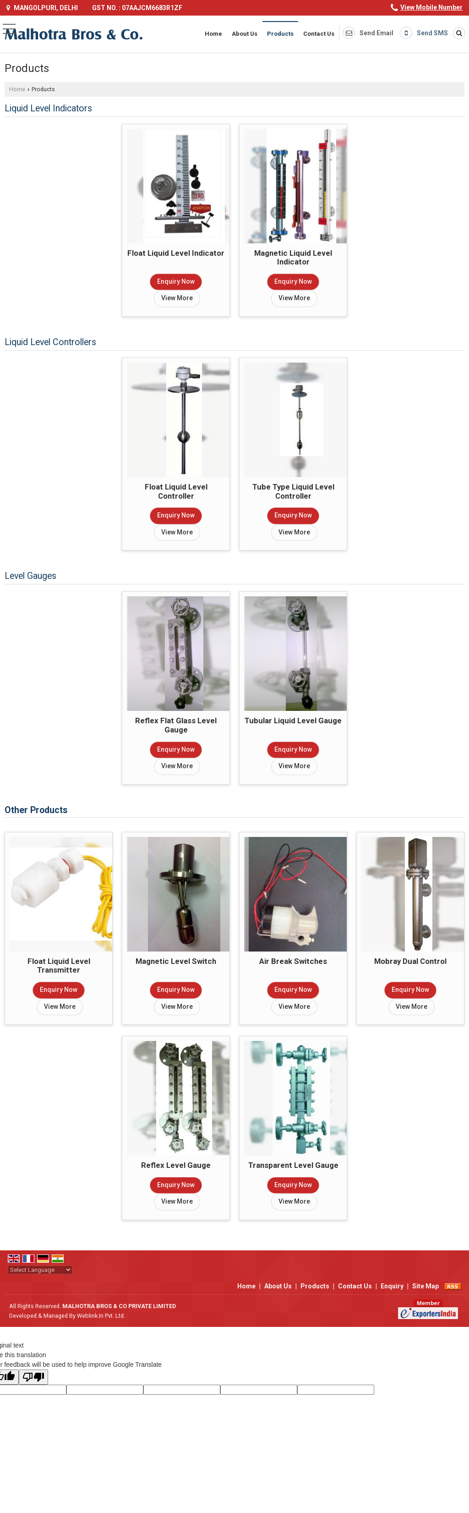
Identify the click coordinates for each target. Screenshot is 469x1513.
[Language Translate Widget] (40, 1269)
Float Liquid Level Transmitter (58, 966)
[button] (431, 7)
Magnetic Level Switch (176, 961)
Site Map (425, 1286)
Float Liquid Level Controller (176, 491)
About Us (244, 33)
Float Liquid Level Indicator (175, 253)
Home (213, 33)
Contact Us (318, 33)
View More (177, 298)
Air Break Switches (293, 961)
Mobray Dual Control (410, 961)
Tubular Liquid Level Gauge (293, 720)
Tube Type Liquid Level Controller (293, 491)
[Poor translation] (33, 1377)
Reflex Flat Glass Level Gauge (176, 725)
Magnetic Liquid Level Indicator (293, 257)
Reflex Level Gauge (176, 1165)
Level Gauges (30, 576)
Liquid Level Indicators (48, 108)
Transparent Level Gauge (293, 1165)
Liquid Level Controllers (50, 342)
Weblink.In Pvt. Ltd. (101, 1315)
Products (280, 33)
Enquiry (392, 1286)
